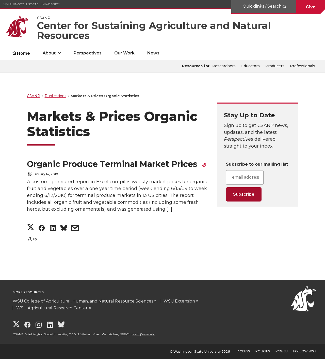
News (153, 53)
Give (311, 7)
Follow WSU (304, 351)
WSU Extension (179, 301)
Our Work (124, 53)
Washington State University (32, 4)
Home (23, 53)
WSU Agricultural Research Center (52, 308)
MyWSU (281, 351)
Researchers (224, 66)
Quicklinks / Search (263, 6)
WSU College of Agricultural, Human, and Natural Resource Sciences (83, 301)
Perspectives (88, 53)
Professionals (302, 66)
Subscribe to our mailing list (257, 164)
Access (243, 351)
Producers (274, 66)
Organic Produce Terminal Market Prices (113, 164)
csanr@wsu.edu (143, 334)
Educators (250, 66)
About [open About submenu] (49, 53)
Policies (262, 351)
